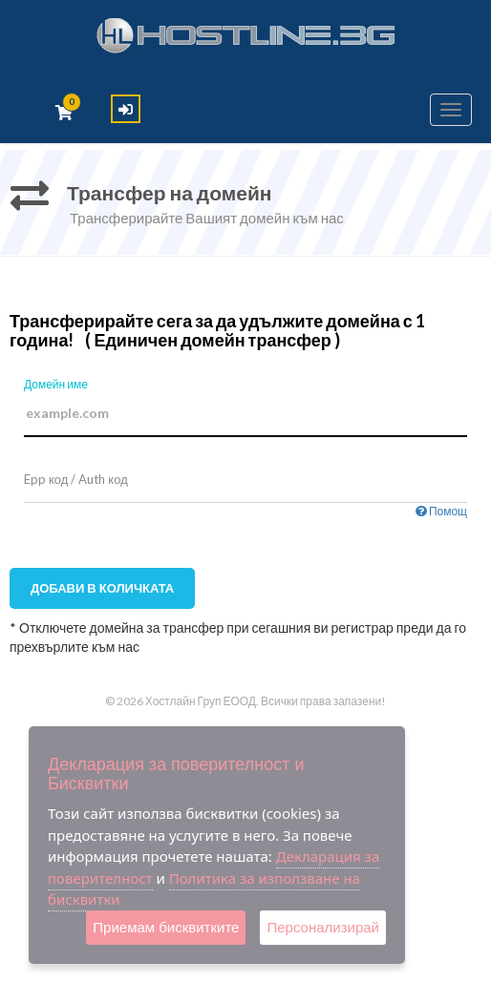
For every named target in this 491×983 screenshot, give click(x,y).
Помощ (441, 511)
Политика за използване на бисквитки (204, 889)
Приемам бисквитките (166, 927)
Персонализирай (323, 927)
